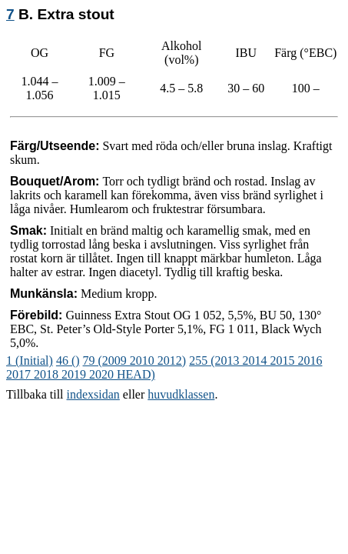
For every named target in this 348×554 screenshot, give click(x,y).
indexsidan (93, 394)
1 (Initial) (29, 360)
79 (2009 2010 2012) (135, 360)
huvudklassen (180, 394)
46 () (68, 360)
